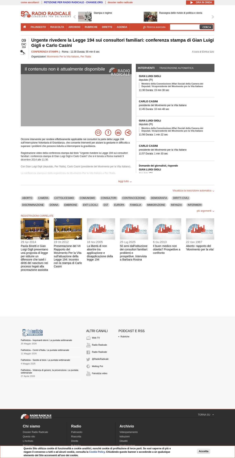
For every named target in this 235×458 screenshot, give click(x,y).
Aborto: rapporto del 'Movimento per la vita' (200, 247)
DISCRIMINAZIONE (33, 205)
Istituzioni (125, 436)
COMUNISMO (87, 198)
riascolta (57, 27)
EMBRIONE (70, 205)
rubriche (91, 27)
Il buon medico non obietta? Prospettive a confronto (166, 249)
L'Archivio (28, 441)
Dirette (74, 441)
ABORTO (27, 198)
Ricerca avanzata (156, 27)
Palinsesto (76, 432)
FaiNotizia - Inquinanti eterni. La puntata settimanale (46, 340)
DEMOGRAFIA (159, 198)
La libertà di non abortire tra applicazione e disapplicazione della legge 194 (100, 252)
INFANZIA (176, 205)
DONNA (54, 205)
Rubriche (125, 336)
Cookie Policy (97, 452)
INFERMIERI (195, 205)
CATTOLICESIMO (64, 198)
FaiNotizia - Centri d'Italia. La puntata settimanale (45, 350)
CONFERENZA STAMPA (44, 51)
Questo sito (29, 436)
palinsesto (38, 27)
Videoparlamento (129, 432)
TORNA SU (204, 414)
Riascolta (76, 436)
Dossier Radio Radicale (35, 432)
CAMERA (43, 198)
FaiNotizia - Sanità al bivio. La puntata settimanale (45, 360)
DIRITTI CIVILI (181, 198)
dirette (107, 27)
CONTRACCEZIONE (133, 198)
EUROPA (119, 205)
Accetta (203, 451)
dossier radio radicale (120, 2)
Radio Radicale (99, 345)
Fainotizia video (99, 373)
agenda (122, 27)
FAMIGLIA (135, 205)
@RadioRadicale (100, 359)
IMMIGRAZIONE (156, 205)
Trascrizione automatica (176, 68)
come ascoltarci (30, 2)
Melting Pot (97, 366)
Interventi (146, 68)
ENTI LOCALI (90, 205)
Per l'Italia (85, 56)
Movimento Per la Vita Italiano (63, 56)
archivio (74, 27)
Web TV (96, 338)
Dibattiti (124, 441)
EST (106, 205)
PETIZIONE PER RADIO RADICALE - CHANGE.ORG (73, 2)
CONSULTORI (109, 198)
